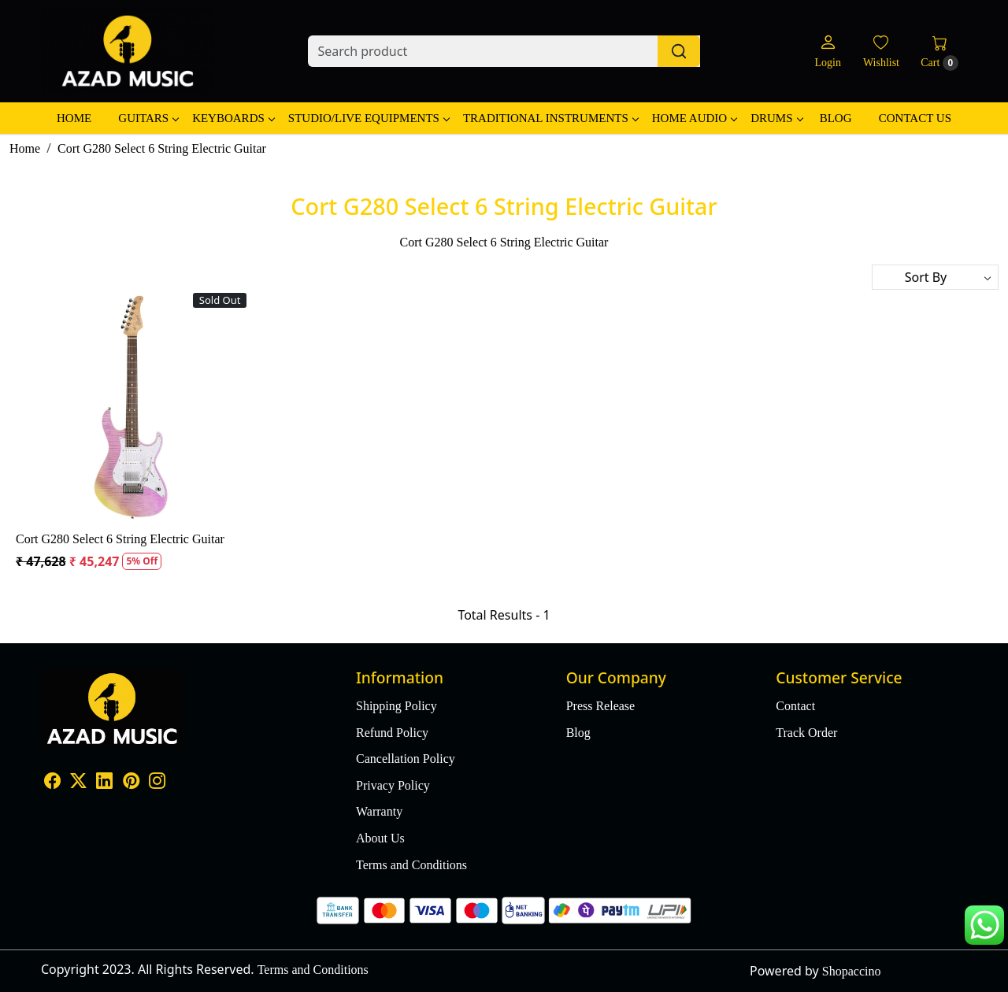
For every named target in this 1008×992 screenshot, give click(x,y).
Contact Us (915, 118)
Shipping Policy (396, 706)
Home (74, 118)
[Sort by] (935, 277)
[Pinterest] (131, 783)
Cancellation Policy (405, 758)
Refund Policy (392, 732)
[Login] (827, 51)
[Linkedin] (104, 783)
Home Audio (694, 118)
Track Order (806, 732)
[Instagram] (157, 783)
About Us (380, 838)
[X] (78, 783)
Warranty (379, 811)
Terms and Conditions (411, 865)
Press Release (601, 706)
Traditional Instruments (550, 118)
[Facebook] (52, 783)
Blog (836, 118)
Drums (776, 118)
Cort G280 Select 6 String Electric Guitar (120, 539)
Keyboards (233, 118)
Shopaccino (851, 971)
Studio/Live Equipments (368, 118)
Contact (795, 706)
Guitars (148, 118)
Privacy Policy (393, 785)
